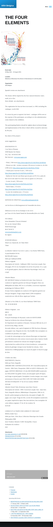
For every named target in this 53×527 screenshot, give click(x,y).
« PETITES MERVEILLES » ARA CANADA (22, 513)
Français (13, 490)
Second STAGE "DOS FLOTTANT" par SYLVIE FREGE (25, 505)
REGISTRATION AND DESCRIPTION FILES (17, 438)
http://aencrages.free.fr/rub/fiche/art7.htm (18, 184)
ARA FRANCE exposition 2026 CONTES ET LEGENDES (26, 517)
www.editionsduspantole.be (29, 200)
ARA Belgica (7, 5)
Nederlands (14, 492)
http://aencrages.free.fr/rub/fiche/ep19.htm (19, 194)
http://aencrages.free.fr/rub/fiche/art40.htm (19, 173)
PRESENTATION (9, 436)
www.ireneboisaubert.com (13, 232)
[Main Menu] (48, 6)
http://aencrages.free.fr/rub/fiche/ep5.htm (18, 189)
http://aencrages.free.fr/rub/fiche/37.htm (26, 168)
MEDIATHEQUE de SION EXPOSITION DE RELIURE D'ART (27, 501)
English (13, 494)
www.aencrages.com (20, 157)
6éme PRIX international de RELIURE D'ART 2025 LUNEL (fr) (27, 509)
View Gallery (11, 476)
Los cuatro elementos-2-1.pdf (12, 434)
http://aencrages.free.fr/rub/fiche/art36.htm (32, 162)
